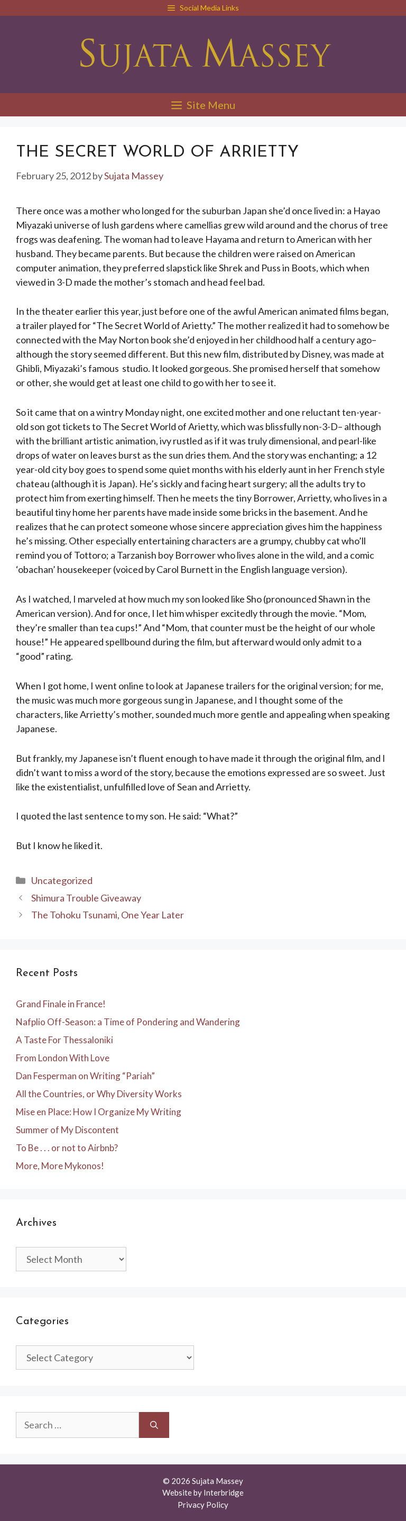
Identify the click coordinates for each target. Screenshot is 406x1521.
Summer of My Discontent (67, 1129)
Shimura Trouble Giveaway (86, 898)
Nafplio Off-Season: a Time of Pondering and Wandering (128, 1021)
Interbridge (224, 1492)
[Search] (154, 1425)
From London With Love (62, 1057)
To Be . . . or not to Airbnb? (67, 1147)
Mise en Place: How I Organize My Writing (98, 1111)
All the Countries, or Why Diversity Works (99, 1093)
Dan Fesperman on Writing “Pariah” (85, 1075)
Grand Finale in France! (61, 1003)
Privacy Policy (203, 1504)
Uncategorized (62, 880)
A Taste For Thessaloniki (64, 1039)
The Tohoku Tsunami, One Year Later (107, 915)
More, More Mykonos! (60, 1165)
